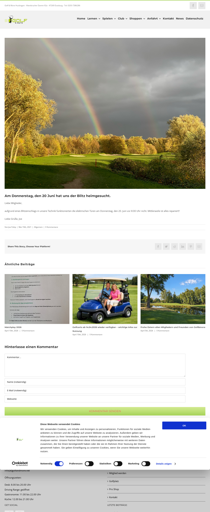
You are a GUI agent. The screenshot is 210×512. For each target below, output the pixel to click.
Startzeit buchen (117, 449)
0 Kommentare (51, 227)
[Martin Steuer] (105, 113)
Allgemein (38, 227)
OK (184, 467)
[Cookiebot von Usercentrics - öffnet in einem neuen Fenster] (19, 506)
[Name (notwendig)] (95, 381)
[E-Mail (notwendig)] (95, 390)
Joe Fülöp (12, 227)
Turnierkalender (117, 457)
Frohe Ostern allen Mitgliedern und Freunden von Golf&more (173, 327)
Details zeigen (164, 506)
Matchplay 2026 (13, 327)
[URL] (95, 398)
